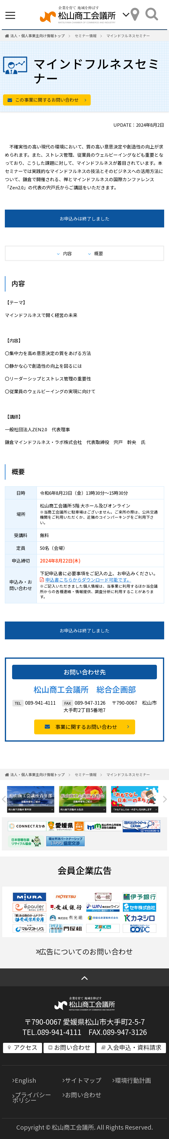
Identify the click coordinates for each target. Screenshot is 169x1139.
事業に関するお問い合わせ (86, 726)
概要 (98, 253)
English (25, 1080)
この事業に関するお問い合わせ (47, 99)
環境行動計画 (133, 1080)
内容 (67, 253)
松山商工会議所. (74, 1127)
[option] (33, 799)
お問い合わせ (83, 1094)
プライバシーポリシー (31, 1097)
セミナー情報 (85, 35)
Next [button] (165, 799)
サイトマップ (83, 1080)
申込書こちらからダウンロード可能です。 (88, 579)
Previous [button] (4, 799)
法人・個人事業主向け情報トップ (37, 35)
